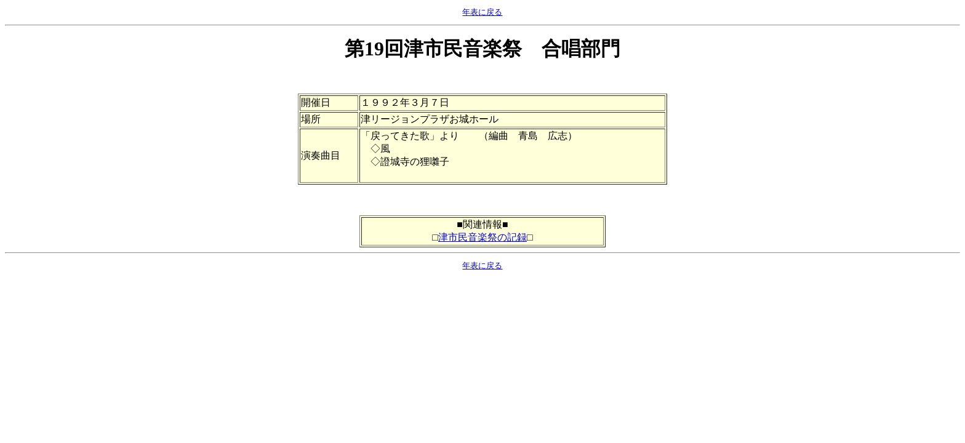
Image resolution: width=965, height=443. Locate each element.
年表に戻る (482, 12)
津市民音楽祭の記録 (482, 237)
